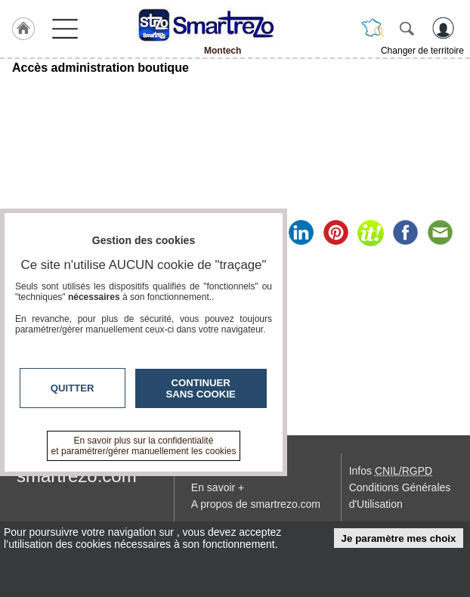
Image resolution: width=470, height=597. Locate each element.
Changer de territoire (422, 50)
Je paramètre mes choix (399, 538)
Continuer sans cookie (201, 388)
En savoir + (217, 487)
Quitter (72, 388)
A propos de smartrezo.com (255, 504)
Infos (390, 471)
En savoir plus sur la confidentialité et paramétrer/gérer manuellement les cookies (144, 445)
